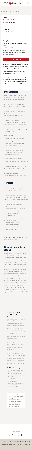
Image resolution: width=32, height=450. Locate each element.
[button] (27, 3)
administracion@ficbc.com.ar (16, 399)
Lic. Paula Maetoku (8, 31)
